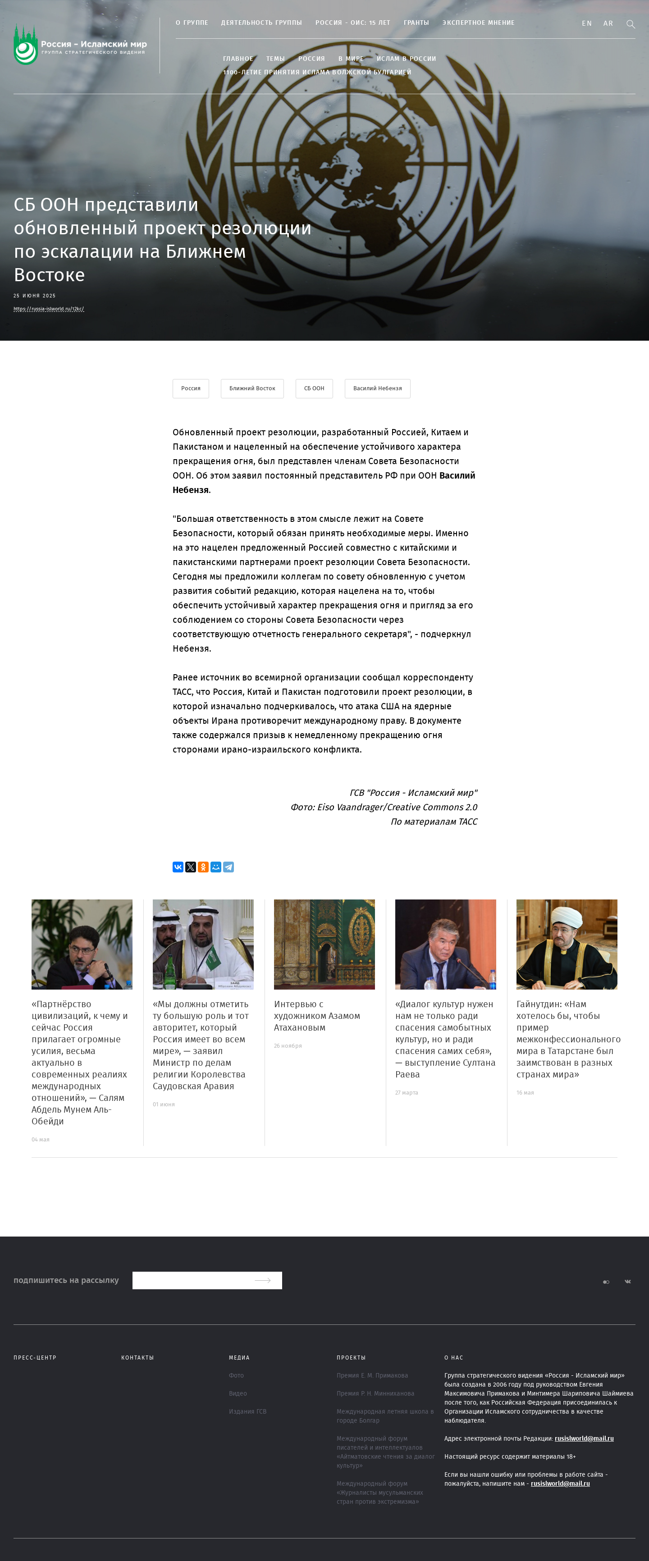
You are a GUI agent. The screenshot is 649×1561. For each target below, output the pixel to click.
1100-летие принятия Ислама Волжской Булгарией (317, 72)
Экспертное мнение (479, 23)
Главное (238, 59)
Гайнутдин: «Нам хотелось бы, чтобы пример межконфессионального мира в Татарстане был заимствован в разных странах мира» (568, 1039)
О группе (192, 23)
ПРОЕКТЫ (351, 1357)
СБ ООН (314, 389)
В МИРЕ (351, 59)
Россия (311, 59)
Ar (608, 23)
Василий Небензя (377, 389)
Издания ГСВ (247, 1412)
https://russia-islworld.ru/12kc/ (49, 308)
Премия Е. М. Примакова (372, 1376)
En (587, 23)
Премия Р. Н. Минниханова (376, 1394)
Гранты (417, 23)
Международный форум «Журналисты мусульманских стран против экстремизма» (380, 1493)
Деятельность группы (261, 23)
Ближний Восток (252, 389)
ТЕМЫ (275, 59)
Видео (238, 1394)
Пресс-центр (35, 1357)
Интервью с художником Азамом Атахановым (317, 1016)
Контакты (138, 1357)
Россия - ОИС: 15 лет (352, 23)
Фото (236, 1376)
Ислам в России (406, 59)
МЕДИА (239, 1357)
